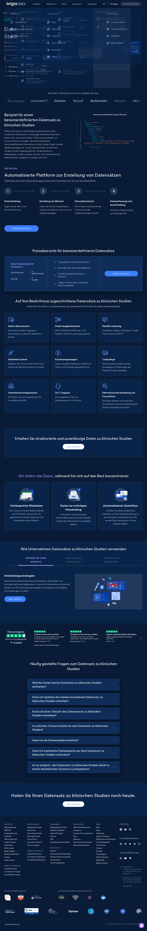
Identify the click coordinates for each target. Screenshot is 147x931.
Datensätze (25, 13)
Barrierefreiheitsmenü (12, 924)
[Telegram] (130, 858)
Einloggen (114, 4)
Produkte (14, 13)
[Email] (125, 858)
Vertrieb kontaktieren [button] (130, 4)
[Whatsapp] (121, 858)
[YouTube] (125, 829)
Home (6, 13)
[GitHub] (130, 829)
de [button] (105, 4)
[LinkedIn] (121, 829)
